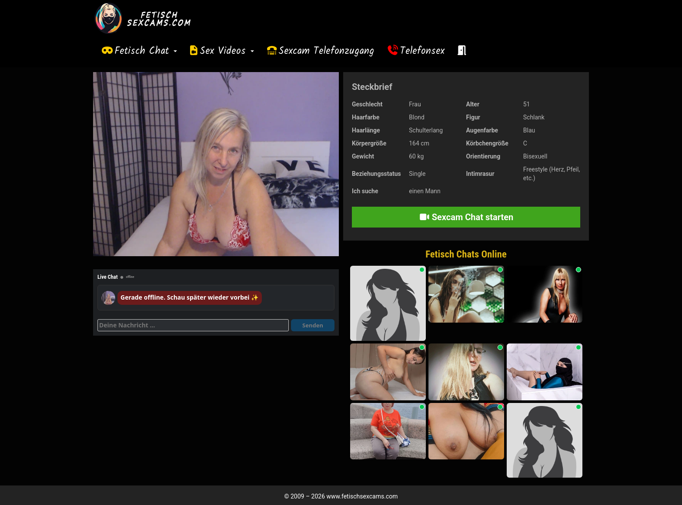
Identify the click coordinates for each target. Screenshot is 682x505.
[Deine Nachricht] (193, 325)
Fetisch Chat (145, 51)
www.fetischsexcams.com (362, 496)
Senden (312, 325)
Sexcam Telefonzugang (326, 51)
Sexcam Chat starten (466, 217)
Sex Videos (227, 51)
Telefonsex (422, 51)
